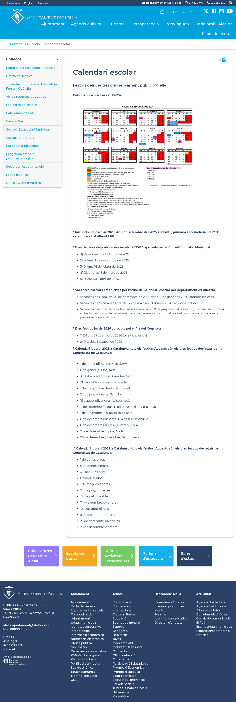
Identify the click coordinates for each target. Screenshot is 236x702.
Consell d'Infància (20, 137)
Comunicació (122, 602)
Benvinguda (177, 24)
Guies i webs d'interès (23, 183)
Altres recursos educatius (26, 96)
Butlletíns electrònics (211, 614)
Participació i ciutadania (130, 663)
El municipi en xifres (169, 606)
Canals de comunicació (213, 618)
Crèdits (8, 637)
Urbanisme (121, 692)
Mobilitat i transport (127, 647)
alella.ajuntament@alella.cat (25, 625)
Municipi (161, 610)
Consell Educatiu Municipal (28, 129)
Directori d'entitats (168, 622)
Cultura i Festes (124, 614)
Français (43, 3)
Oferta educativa (19, 76)
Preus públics (17, 175)
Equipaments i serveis (87, 610)
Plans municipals (83, 659)
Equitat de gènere (126, 622)
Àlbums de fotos (208, 610)
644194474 (11, 617)
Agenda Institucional (211, 606)
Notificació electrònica (87, 639)
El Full (200, 622)
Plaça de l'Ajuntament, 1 (21, 605)
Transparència (145, 24)
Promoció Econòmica (128, 667)
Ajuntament (53, 24)
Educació (32, 44)
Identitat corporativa (86, 626)
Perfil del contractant (87, 663)
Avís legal (10, 641)
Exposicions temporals (213, 631)
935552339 (16, 613)
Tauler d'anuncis (83, 672)
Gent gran (120, 631)
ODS (74, 680)
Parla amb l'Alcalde (214, 24)
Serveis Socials (123, 684)
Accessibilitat (12, 645)
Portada (16, 44)
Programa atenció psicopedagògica (20, 156)
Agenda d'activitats (210, 602)
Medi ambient (123, 643)
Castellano (13, 3)
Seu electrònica (82, 667)
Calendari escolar (19, 113)
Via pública (121, 696)
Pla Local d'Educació (22, 146)
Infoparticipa (80, 631)
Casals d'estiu (17, 121)
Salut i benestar (124, 676)
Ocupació (120, 651)
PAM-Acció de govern (87, 655)
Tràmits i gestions (84, 676)
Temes (118, 594)
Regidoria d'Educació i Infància (30, 68)
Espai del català (217, 33)
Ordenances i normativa (89, 651)
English (29, 3)
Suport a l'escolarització (25, 166)
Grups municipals (84, 622)
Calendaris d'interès (169, 602)
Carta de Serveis (83, 606)
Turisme (117, 24)
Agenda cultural (86, 24)
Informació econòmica (87, 635)
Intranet (9, 649)
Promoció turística (126, 672)
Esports (118, 626)
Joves (117, 639)
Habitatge (120, 635)
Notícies (202, 635)
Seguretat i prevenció (129, 680)
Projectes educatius (22, 105)
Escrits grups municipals (214, 626)
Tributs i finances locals (130, 688)
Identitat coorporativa (171, 618)
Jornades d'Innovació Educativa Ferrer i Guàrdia (31, 86)
